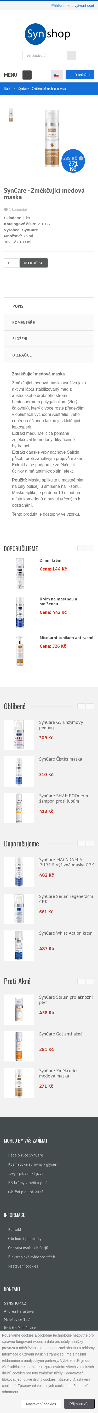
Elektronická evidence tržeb (31, 1255)
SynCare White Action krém (66, 932)
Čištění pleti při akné (25, 1190)
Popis (18, 306)
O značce (22, 355)
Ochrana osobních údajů (28, 1246)
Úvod (7, 88)
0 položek (78, 74)
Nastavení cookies (23, 1264)
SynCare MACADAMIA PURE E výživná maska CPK (66, 861)
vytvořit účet (84, 5)
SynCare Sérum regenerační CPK (66, 898)
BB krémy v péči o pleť (27, 1181)
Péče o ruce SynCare (25, 1153)
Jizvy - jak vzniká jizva (25, 1172)
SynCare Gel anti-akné (61, 1033)
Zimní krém (50, 560)
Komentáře (23, 322)
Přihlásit (58, 5)
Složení (19, 338)
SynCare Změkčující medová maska (58, 1072)
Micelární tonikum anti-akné (66, 637)
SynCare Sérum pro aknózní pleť (66, 998)
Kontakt (14, 1228)
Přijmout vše (79, 1404)
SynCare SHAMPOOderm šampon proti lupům (63, 798)
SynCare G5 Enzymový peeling (61, 724)
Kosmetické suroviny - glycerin (33, 1162)
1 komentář (18, 209)
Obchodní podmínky (25, 1237)
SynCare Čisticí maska (60, 759)
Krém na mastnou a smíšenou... (58, 601)
